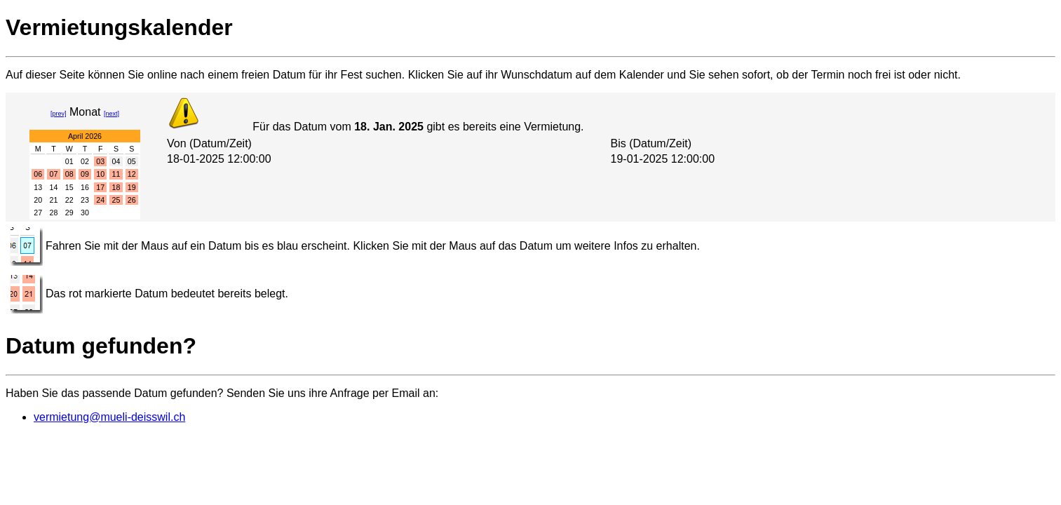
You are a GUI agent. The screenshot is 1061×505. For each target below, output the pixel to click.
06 (38, 174)
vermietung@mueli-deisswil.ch (109, 417)
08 (69, 174)
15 (69, 187)
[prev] (58, 113)
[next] (111, 113)
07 (54, 174)
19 (132, 187)
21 (54, 200)
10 (100, 174)
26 (132, 200)
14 (54, 187)
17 (100, 187)
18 (116, 187)
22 (69, 200)
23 (85, 200)
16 (85, 187)
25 (116, 200)
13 (38, 187)
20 (38, 200)
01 (69, 161)
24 (100, 200)
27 (38, 212)
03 (100, 161)
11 (116, 174)
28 (54, 212)
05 (132, 161)
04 (116, 161)
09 (85, 174)
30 (85, 212)
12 (132, 174)
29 (69, 212)
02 (85, 161)
